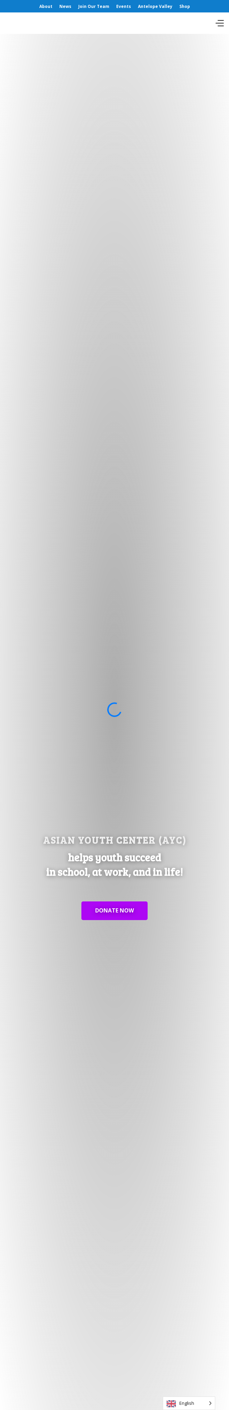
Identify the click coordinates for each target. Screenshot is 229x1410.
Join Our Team (93, 6)
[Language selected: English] (189, 1403)
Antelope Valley (155, 6)
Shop (184, 6)
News (65, 6)
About (45, 6)
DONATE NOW (114, 910)
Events (123, 6)
